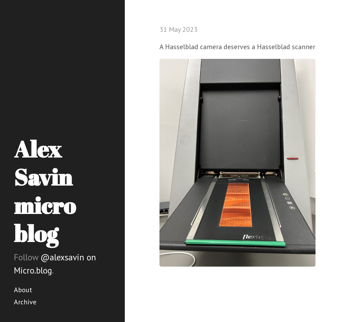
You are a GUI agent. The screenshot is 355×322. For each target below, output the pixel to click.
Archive (25, 301)
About (23, 289)
